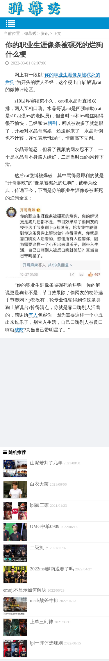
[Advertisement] (54, 392)
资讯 (45, 33)
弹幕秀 (30, 33)
